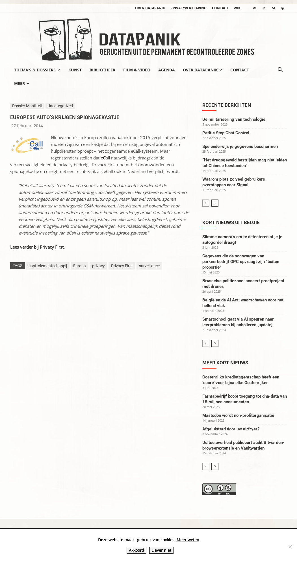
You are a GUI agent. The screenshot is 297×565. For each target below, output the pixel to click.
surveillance (149, 266)
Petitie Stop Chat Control (225, 132)
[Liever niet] (290, 546)
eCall (105, 158)
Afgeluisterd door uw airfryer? (230, 429)
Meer (21, 83)
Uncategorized (60, 106)
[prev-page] (205, 203)
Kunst (75, 70)
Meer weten (188, 539)
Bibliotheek (102, 70)
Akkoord (136, 550)
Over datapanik (150, 8)
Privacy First (122, 266)
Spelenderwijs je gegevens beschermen (240, 146)
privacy (98, 266)
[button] (280, 70)
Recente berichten (226, 105)
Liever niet (161, 550)
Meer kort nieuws (225, 362)
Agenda (166, 70)
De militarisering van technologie (233, 119)
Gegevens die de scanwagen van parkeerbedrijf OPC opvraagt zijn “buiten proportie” (240, 261)
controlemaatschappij (48, 266)
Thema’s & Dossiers (37, 70)
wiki (238, 8)
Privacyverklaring (188, 8)
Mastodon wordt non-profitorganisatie (238, 415)
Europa (79, 266)
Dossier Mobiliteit (27, 106)
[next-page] (214, 203)
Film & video (136, 70)
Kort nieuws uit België (231, 222)
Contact (220, 8)
